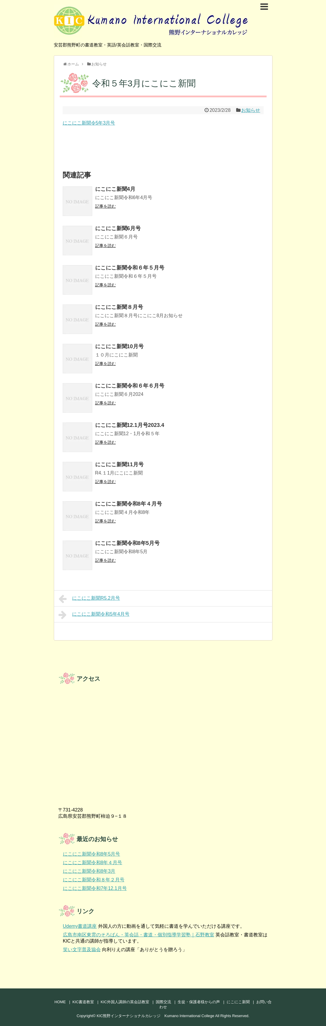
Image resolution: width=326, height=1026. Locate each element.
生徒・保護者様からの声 (199, 1002)
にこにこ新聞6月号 (118, 228)
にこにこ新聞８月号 (119, 307)
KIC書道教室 (83, 1002)
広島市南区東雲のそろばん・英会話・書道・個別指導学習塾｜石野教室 (138, 934)
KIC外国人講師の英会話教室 (124, 1002)
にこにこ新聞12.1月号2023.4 (129, 425)
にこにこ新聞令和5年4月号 (94, 615)
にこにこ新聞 (238, 1002)
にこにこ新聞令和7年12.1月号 (95, 888)
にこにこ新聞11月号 (119, 464)
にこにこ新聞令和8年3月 (89, 871)
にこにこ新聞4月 (115, 189)
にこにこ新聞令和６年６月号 (129, 386)
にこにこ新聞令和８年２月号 (93, 879)
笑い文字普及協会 (82, 949)
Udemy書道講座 (80, 926)
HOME (60, 1002)
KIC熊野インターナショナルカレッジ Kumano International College (155, 1016)
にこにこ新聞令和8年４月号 (128, 504)
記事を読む (105, 206)
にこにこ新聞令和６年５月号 (129, 268)
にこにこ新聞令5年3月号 (89, 122)
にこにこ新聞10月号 (119, 346)
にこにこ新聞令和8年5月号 (127, 543)
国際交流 (163, 1002)
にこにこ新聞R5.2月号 (89, 599)
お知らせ (250, 110)
